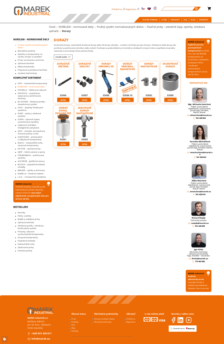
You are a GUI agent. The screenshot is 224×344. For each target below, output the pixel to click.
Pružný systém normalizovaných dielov (120, 26)
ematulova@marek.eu (200, 191)
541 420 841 (201, 157)
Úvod (52, 26)
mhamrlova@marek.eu (201, 115)
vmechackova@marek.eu (201, 153)
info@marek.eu (40, 338)
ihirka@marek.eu (200, 258)
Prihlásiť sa (118, 9)
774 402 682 (200, 261)
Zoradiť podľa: (63, 57)
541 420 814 (200, 194)
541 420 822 (201, 118)
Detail (63, 100)
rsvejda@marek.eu (200, 223)
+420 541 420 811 (41, 333)
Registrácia (132, 9)
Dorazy (66, 31)
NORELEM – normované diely (76, 26)
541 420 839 (200, 226)
